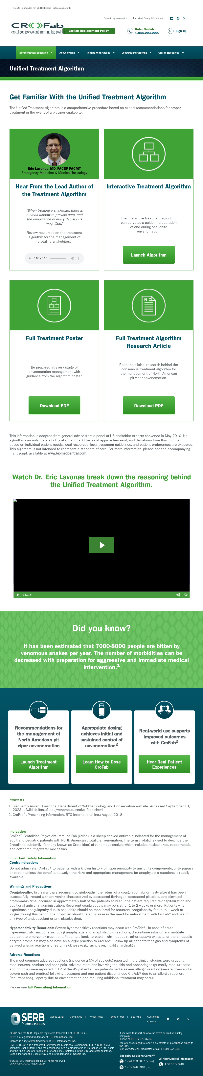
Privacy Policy (96, 1016)
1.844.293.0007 (147, 33)
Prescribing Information (115, 18)
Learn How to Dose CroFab (101, 764)
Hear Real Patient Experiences (164, 764)
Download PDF (54, 405)
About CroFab (67, 52)
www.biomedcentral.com (67, 453)
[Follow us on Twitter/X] (184, 18)
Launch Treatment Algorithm (38, 764)
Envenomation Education (33, 52)
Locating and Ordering (134, 52)
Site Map (136, 1016)
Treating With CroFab (98, 52)
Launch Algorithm (149, 255)
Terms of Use (117, 1016)
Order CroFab (144, 29)
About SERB (57, 1016)
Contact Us (76, 1016)
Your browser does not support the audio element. (54, 258)
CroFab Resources (168, 52)
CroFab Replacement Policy (89, 31)
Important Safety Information (148, 18)
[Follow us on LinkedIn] (172, 18)
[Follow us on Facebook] (178, 18)
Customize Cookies (153, 1019)
